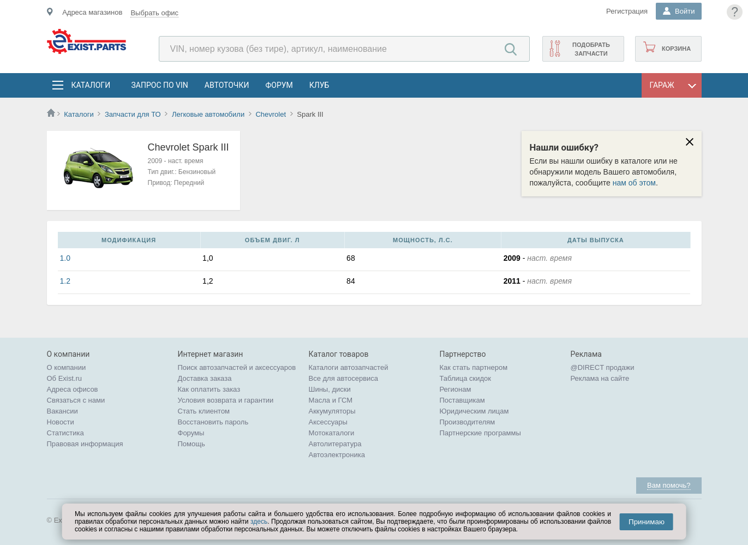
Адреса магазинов (92, 12)
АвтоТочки (227, 85)
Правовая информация (85, 444)
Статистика (65, 433)
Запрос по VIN (159, 85)
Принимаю (647, 522)
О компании (66, 367)
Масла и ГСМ (331, 400)
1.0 (65, 258)
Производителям (467, 422)
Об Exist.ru (64, 378)
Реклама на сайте (600, 378)
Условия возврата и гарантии (226, 400)
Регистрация (627, 11)
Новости (60, 422)
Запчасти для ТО (133, 114)
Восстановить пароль (213, 422)
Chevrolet (270, 114)
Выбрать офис (154, 13)
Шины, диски (330, 389)
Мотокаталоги (332, 433)
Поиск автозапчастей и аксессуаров (237, 367)
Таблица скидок (466, 378)
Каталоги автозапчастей (348, 367)
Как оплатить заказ (209, 389)
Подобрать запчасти (591, 49)
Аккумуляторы (332, 411)
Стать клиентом (204, 411)
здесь (258, 521)
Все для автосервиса (344, 378)
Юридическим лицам (474, 411)
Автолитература (335, 444)
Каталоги (90, 85)
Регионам (455, 389)
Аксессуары (328, 422)
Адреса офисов (72, 389)
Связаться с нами (76, 400)
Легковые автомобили (208, 114)
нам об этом (634, 182)
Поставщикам (462, 400)
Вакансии (62, 411)
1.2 (65, 281)
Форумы (191, 433)
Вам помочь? (668, 485)
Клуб (319, 85)
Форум (278, 85)
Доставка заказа (205, 378)
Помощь (191, 444)
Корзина (676, 48)
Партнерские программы (480, 433)
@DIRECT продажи (603, 367)
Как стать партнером (474, 367)
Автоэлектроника (337, 455)
